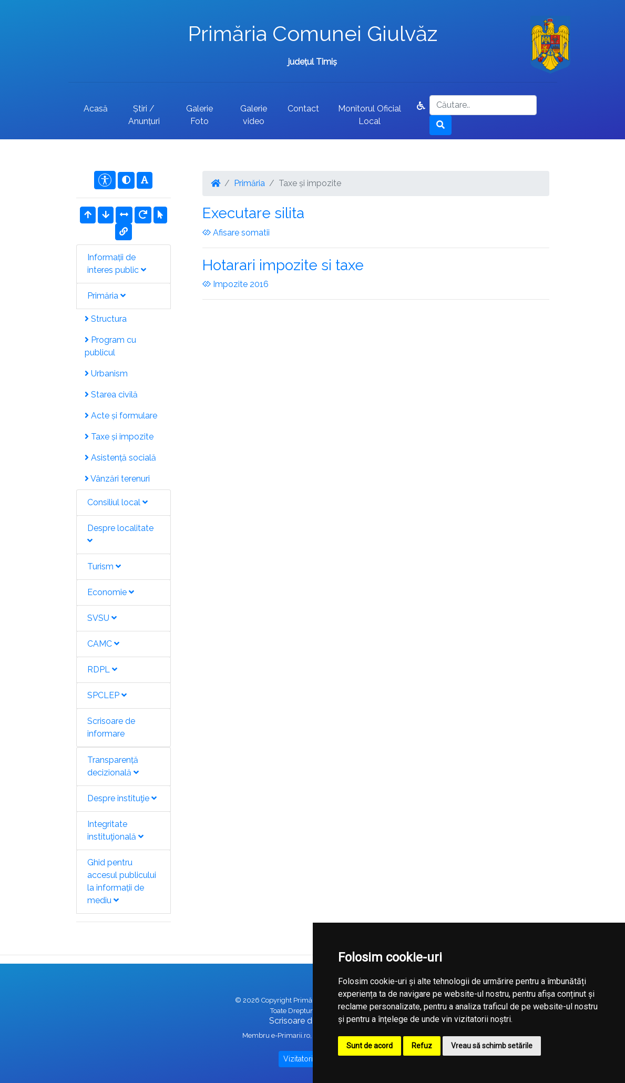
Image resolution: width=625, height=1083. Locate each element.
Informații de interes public (116, 263)
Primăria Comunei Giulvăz (312, 33)
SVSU (102, 618)
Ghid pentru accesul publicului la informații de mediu (121, 881)
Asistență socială (120, 458)
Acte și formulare (121, 416)
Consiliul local (117, 502)
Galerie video (253, 115)
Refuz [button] (422, 1045)
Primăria (106, 296)
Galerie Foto (199, 115)
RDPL (102, 670)
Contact (303, 109)
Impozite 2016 (235, 284)
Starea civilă (111, 395)
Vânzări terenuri (117, 479)
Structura (106, 319)
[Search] (483, 105)
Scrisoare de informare (111, 727)
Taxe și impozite (119, 437)
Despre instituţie (122, 798)
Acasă (96, 109)
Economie (110, 592)
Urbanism (106, 374)
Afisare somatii (236, 233)
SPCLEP (107, 695)
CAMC (103, 644)
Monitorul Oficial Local (369, 115)
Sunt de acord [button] (369, 1045)
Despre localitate (120, 534)
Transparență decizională (113, 766)
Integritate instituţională (115, 830)
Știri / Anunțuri (144, 115)
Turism (104, 566)
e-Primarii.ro (290, 1035)
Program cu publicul (110, 346)
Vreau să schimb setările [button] (491, 1045)
